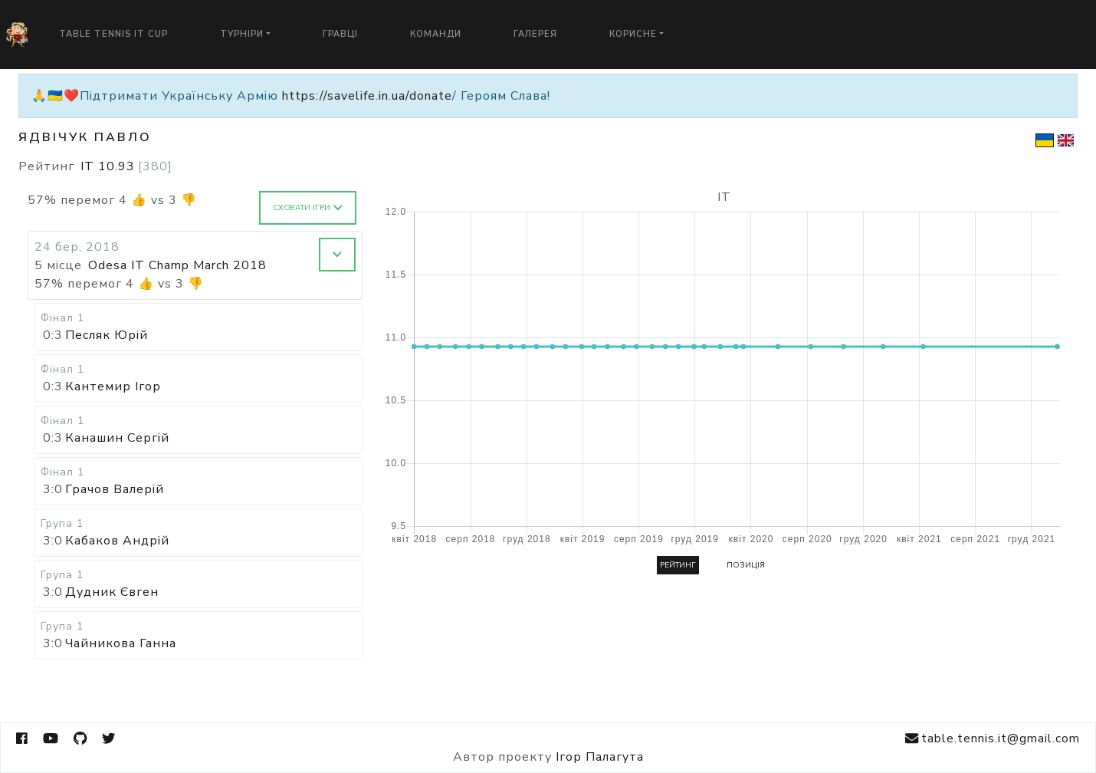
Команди (435, 34)
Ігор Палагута (600, 756)
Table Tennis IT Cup (113, 34)
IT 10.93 (126, 166)
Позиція (746, 565)
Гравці (340, 34)
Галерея (535, 34)
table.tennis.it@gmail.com (992, 739)
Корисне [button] (633, 34)
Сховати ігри (308, 207)
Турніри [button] (242, 34)
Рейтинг (678, 565)
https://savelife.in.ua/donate (367, 95)
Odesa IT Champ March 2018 (177, 265)
